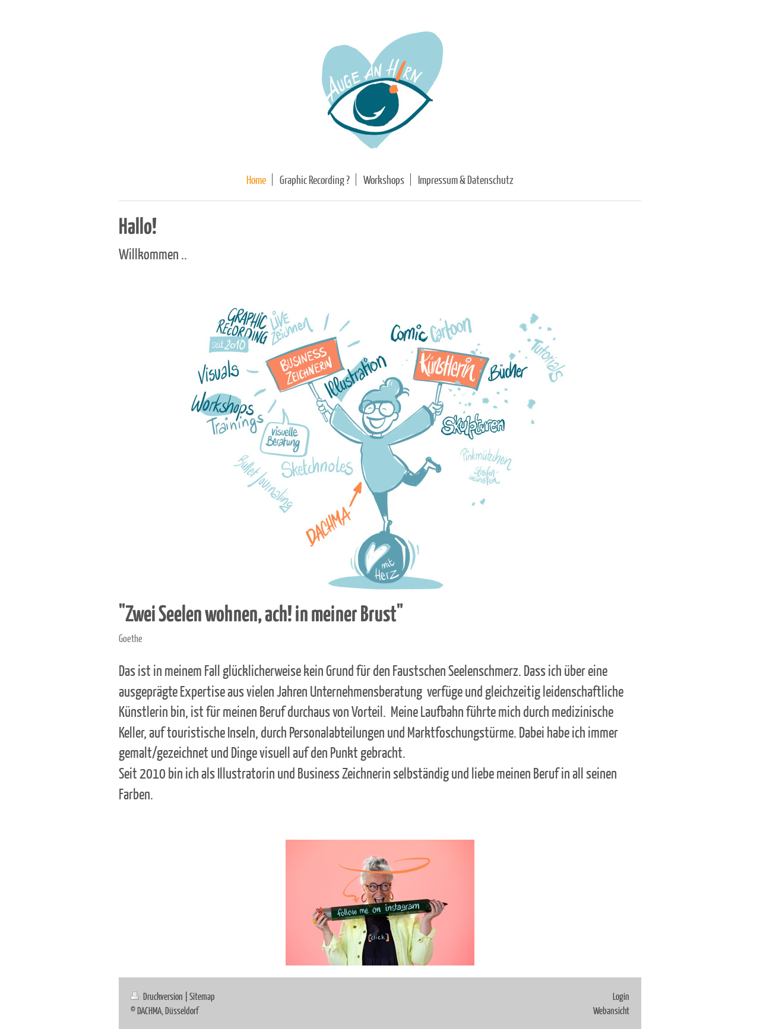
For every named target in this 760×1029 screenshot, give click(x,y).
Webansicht (611, 1010)
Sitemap (202, 996)
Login (621, 996)
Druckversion (158, 996)
